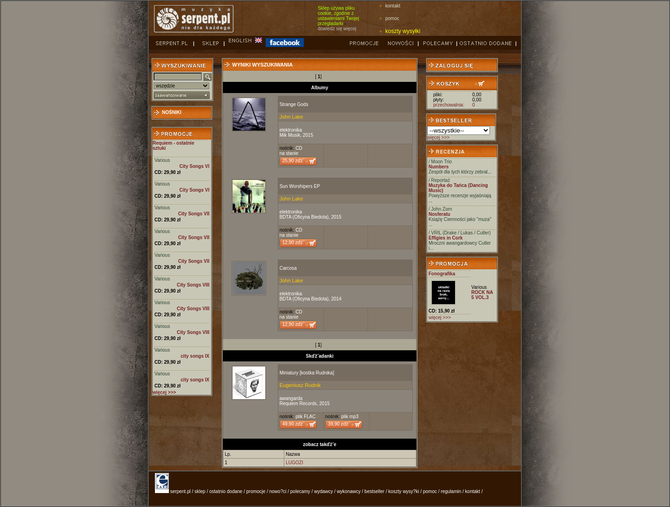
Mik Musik (290, 135)
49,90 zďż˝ (293, 424)
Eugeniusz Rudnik (300, 385)
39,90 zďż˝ (339, 424)
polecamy (300, 491)
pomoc (392, 18)
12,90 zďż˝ (293, 242)
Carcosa (288, 268)
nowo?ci (278, 491)
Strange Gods (294, 104)
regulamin (451, 491)
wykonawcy (349, 491)
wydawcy (323, 491)
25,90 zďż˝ (293, 160)
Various (162, 160)
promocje (255, 491)
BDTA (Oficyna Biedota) (304, 217)
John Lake (291, 117)
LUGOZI (294, 462)
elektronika (291, 130)
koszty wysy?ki (404, 491)
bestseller (374, 491)
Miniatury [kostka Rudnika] (307, 372)
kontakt (392, 5)
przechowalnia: (448, 104)
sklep (199, 491)
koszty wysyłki (402, 31)
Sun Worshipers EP (300, 186)
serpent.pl (180, 491)
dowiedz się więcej (337, 28)
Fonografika (442, 273)
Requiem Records (298, 403)
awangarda (291, 398)
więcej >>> (438, 137)
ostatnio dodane (225, 491)
